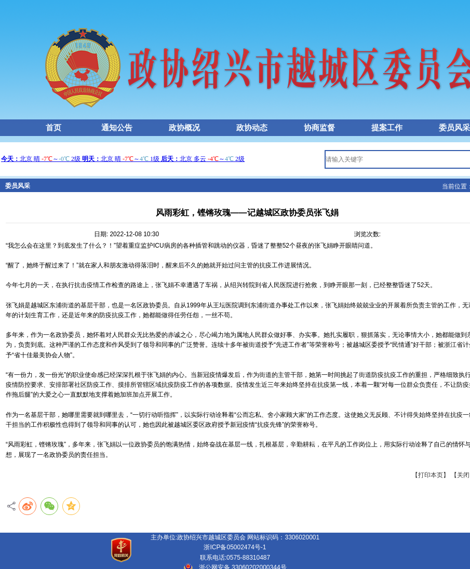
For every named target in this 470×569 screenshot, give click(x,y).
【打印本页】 (431, 475)
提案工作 (386, 127)
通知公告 (116, 127)
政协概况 (184, 127)
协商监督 (319, 127)
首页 (53, 127)
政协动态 (251, 127)
